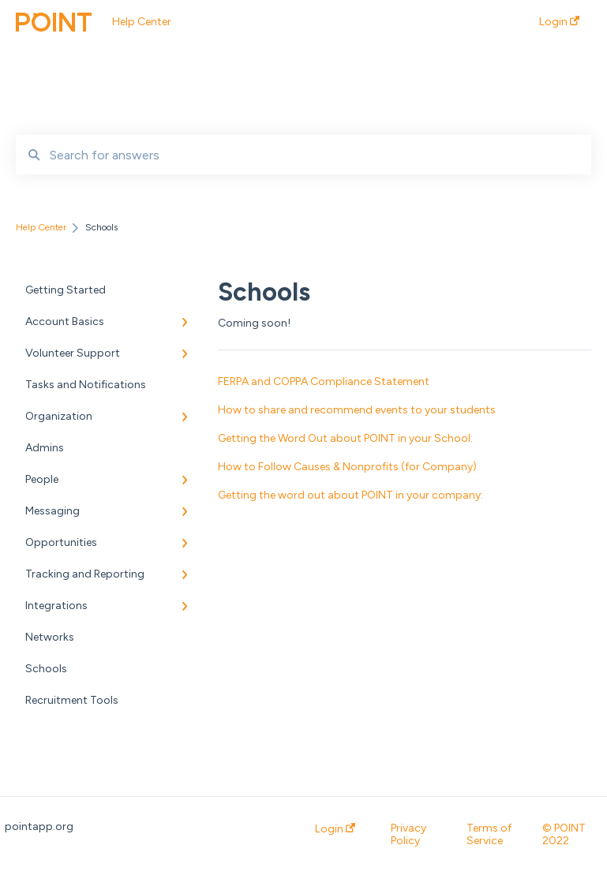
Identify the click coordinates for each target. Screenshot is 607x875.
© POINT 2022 (564, 834)
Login (335, 829)
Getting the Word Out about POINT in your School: (345, 438)
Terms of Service (488, 834)
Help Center (141, 21)
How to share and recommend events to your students (357, 410)
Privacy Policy (408, 834)
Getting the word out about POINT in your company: (350, 495)
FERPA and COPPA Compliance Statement (323, 381)
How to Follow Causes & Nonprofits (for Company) (347, 466)
